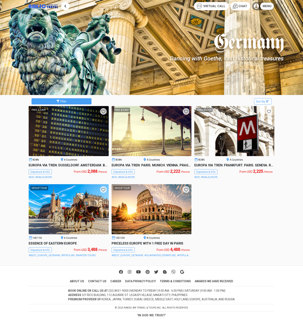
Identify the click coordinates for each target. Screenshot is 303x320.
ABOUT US (77, 281)
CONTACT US (97, 281)
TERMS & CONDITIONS (175, 281)
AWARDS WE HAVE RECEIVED (214, 281)
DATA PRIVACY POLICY (140, 281)
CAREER (115, 281)
